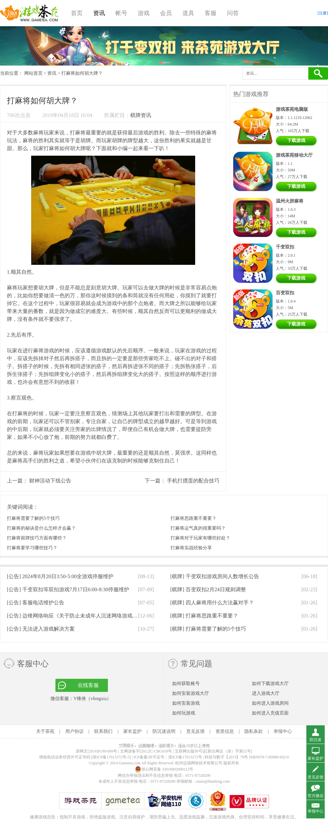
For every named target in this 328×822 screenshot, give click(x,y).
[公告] (60, 576)
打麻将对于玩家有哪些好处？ (200, 538)
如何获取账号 (186, 683)
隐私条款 (253, 731)
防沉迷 (315, 739)
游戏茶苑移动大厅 (294, 155)
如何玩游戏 (183, 713)
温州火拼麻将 (289, 201)
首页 (77, 13)
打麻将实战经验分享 (191, 547)
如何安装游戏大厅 (190, 693)
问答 (233, 13)
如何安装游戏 (186, 703)
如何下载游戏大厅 (270, 683)
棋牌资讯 (140, 115)
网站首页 (33, 73)
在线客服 (88, 685)
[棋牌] (214, 576)
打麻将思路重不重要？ (193, 518)
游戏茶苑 (29, 13)
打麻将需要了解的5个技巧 (33, 518)
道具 (188, 13)
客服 (210, 13)
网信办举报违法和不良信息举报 (145, 775)
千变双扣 (285, 247)
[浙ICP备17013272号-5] (111, 757)
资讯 (99, 13)
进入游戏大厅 (265, 693)
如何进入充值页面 (270, 713)
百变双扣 (285, 292)
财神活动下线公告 (50, 480)
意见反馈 (195, 731)
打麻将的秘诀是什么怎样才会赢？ (41, 528)
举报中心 (283, 731)
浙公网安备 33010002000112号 (164, 769)
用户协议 (74, 731)
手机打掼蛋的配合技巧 (193, 480)
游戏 (144, 13)
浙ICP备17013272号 (185, 757)
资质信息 (224, 731)
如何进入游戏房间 (270, 703)
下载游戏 (296, 140)
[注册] (323, 13)
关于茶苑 (45, 731)
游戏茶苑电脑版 (292, 109)
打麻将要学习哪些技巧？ (32, 547)
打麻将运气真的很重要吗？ (198, 528)
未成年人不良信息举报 (118, 781)
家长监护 (132, 731)
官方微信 (315, 795)
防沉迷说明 (164, 731)
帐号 (121, 13)
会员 (166, 13)
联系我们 (103, 731)
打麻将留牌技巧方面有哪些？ (37, 538)
